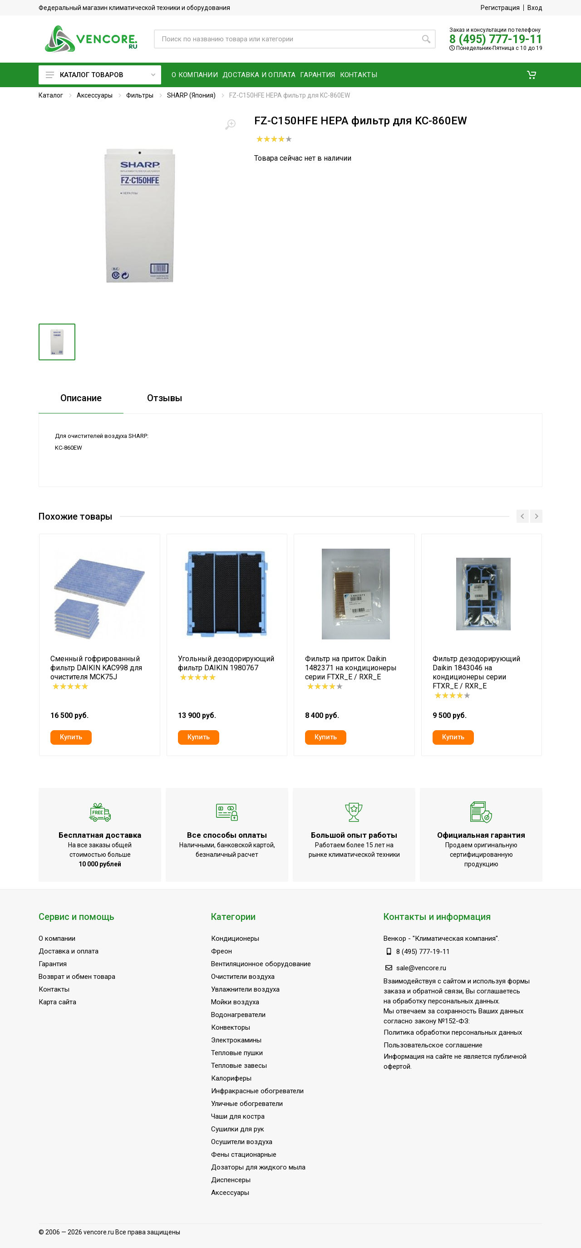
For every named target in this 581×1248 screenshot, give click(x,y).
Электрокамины (236, 1040)
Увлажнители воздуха (245, 989)
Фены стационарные (243, 1154)
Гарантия (53, 964)
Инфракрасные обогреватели (257, 1091)
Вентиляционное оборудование (261, 964)
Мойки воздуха (235, 1002)
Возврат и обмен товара (77, 977)
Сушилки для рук (237, 1129)
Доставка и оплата (68, 951)
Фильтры (139, 95)
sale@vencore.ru (421, 968)
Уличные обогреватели (247, 1104)
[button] (531, 75)
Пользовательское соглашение (433, 1045)
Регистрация (500, 8)
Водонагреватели (238, 1015)
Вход (534, 8)
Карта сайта (57, 1002)
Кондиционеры (235, 938)
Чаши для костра (238, 1116)
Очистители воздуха (243, 977)
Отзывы (164, 398)
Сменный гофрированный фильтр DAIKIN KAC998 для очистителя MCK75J (96, 667)
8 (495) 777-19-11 (495, 39)
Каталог (51, 95)
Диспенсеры (231, 1180)
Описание (81, 398)
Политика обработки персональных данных (453, 1032)
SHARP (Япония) (191, 95)
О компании (57, 938)
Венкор (395, 938)
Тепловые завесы (239, 1065)
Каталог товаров (100, 75)
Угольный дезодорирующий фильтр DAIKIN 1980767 (226, 663)
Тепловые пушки (237, 1053)
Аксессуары (95, 95)
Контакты (54, 989)
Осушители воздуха (241, 1142)
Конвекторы (230, 1027)
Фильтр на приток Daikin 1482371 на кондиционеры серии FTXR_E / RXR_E (351, 667)
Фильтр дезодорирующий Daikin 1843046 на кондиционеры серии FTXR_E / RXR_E (476, 672)
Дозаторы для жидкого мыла (258, 1167)
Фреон (221, 951)
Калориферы (231, 1078)
